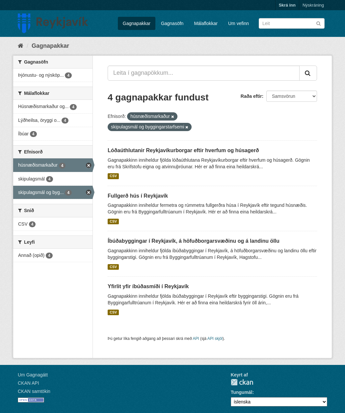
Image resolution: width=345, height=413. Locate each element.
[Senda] (318, 23)
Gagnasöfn (172, 23)
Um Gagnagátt (33, 374)
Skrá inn (287, 5)
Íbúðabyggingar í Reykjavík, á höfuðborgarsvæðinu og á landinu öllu (193, 241)
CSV (113, 176)
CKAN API (28, 383)
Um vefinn (238, 23)
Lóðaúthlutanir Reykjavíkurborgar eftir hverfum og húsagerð (183, 150)
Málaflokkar (206, 23)
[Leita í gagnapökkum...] (204, 73)
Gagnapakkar (136, 23)
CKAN (242, 382)
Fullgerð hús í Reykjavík (138, 196)
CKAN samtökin (34, 391)
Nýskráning (313, 5)
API (196, 338)
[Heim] (20, 45)
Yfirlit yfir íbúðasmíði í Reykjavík (148, 286)
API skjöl (215, 338)
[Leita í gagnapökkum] (292, 23)
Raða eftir (251, 96)
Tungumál (241, 392)
